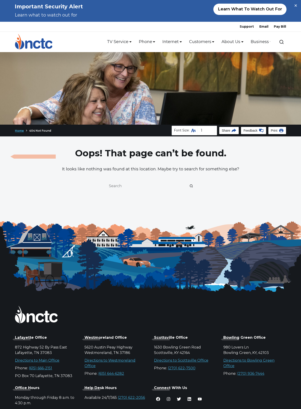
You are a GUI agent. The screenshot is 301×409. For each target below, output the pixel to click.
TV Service (118, 42)
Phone (146, 42)
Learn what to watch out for (250, 9)
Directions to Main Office (37, 360)
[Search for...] (146, 185)
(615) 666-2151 (40, 368)
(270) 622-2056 (131, 397)
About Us (232, 42)
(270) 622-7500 (181, 368)
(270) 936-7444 (250, 373)
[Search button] (191, 185)
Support (247, 26)
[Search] (281, 41)
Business (260, 42)
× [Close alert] (296, 5)
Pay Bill (280, 26)
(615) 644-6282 (111, 373)
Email (263, 26)
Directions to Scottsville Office (181, 360)
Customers (201, 42)
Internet (171, 42)
